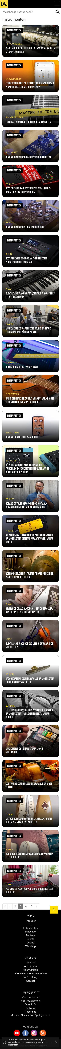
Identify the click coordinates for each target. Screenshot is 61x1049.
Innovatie (30, 931)
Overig (30, 942)
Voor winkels (30, 969)
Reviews (30, 935)
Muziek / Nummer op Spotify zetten (30, 1015)
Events (30, 939)
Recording (30, 1011)
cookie (28, 1042)
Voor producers (30, 997)
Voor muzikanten (30, 1000)
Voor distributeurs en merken (30, 973)
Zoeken (58, 12)
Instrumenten (30, 928)
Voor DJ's (30, 1004)
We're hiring (30, 977)
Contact (30, 980)
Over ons (30, 962)
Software (31, 1008)
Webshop (30, 946)
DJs (30, 924)
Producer (30, 920)
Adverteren (30, 966)
